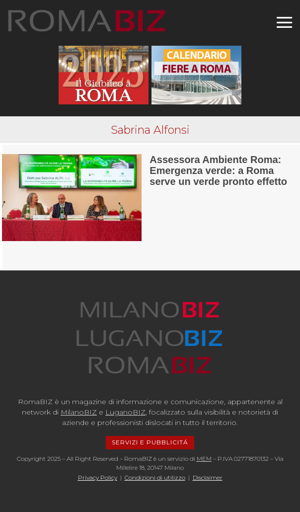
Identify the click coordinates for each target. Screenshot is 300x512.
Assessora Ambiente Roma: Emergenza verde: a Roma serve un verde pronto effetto (218, 170)
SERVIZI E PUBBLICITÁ (150, 442)
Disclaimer (208, 477)
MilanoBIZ (79, 412)
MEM (204, 458)
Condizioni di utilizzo (155, 477)
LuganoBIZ (125, 412)
